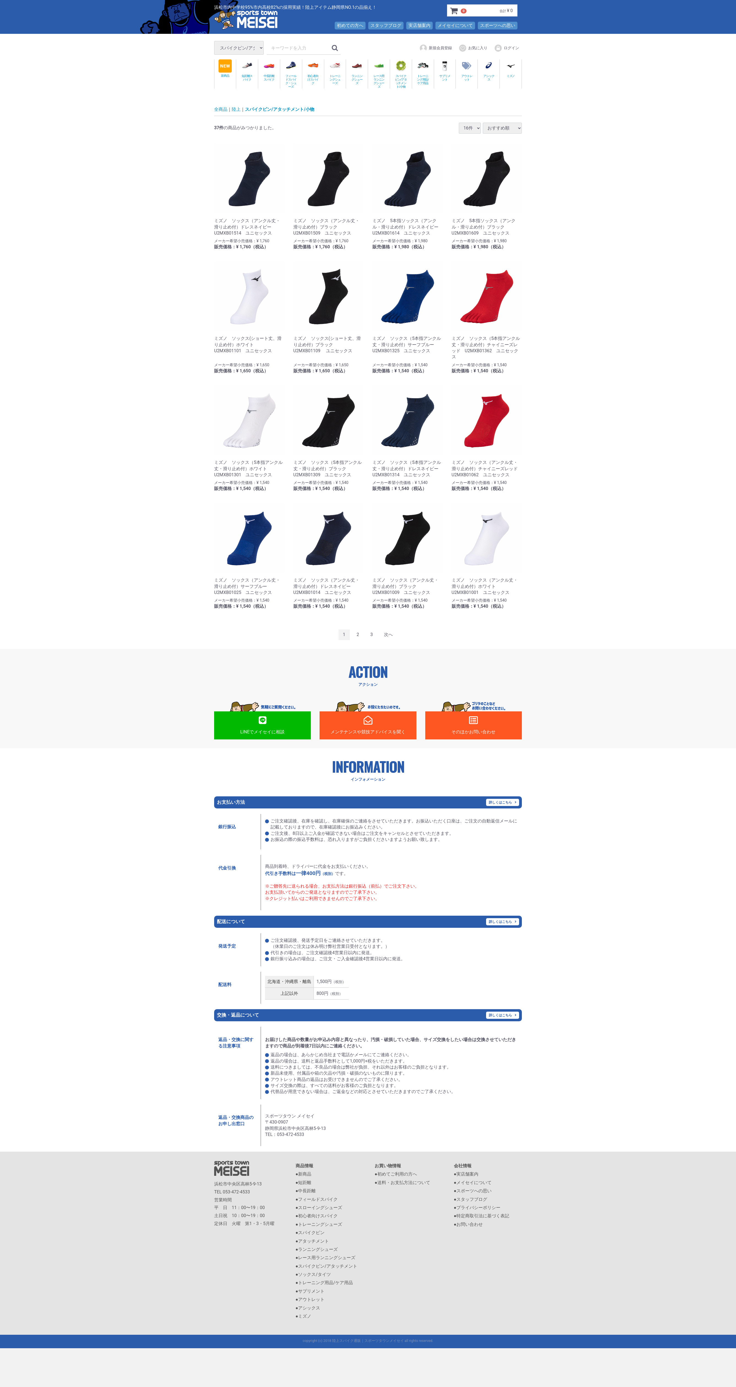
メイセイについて (455, 25)
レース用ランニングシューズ (379, 74)
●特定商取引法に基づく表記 (481, 1216)
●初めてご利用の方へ (396, 1174)
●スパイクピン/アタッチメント (326, 1266)
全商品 (220, 109)
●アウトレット (310, 1299)
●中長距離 (306, 1191)
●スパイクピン (310, 1232)
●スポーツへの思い (473, 1191)
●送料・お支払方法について (402, 1182)
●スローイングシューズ (319, 1207)
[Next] (388, 634)
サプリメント (445, 70)
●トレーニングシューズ (319, 1224)
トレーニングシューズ (335, 72)
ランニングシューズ (357, 72)
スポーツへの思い (497, 25)
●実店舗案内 (466, 1174)
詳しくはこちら (500, 802)
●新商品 (304, 1174)
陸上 (236, 109)
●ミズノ (304, 1316)
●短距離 (304, 1182)
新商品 (225, 68)
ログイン (506, 48)
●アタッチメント (312, 1241)
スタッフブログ (385, 25)
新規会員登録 (435, 48)
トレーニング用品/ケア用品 (423, 72)
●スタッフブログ (470, 1199)
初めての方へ (350, 25)
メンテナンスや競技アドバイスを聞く (368, 725)
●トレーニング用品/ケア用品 (324, 1283)
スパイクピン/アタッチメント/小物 (401, 74)
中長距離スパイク (269, 70)
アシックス (488, 70)
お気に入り (473, 48)
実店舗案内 (419, 25)
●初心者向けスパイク (317, 1216)
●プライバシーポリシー (477, 1207)
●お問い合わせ (468, 1224)
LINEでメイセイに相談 (262, 725)
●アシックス (308, 1308)
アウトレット (466, 70)
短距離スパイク (247, 70)
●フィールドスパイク (317, 1199)
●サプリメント (310, 1291)
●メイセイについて (473, 1182)
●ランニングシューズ (317, 1249)
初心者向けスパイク (313, 72)
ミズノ (510, 68)
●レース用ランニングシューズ (326, 1258)
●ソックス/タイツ (313, 1274)
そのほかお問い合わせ (473, 725)
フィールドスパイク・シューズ (291, 74)
